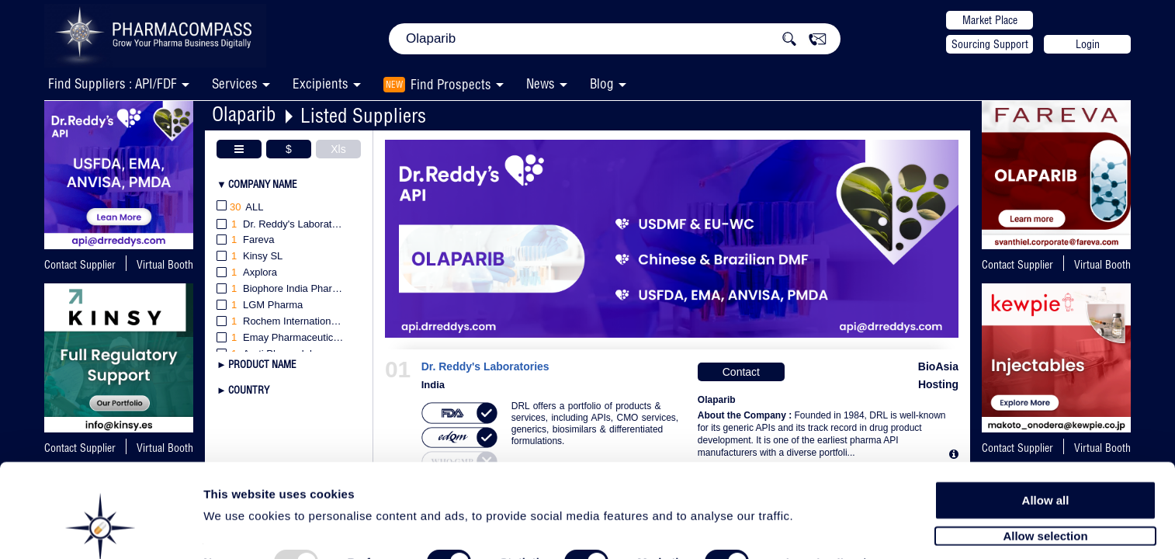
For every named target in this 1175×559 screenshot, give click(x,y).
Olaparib (244, 114)
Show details (814, 529)
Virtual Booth (165, 265)
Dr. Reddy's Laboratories (485, 367)
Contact (741, 372)
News (540, 83)
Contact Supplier (80, 265)
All (240, 207)
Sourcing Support (989, 44)
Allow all (1045, 465)
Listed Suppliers (363, 115)
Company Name (262, 184)
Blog (602, 83)
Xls (338, 149)
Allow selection (1045, 501)
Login (1088, 44)
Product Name (262, 364)
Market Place (989, 20)
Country (248, 390)
